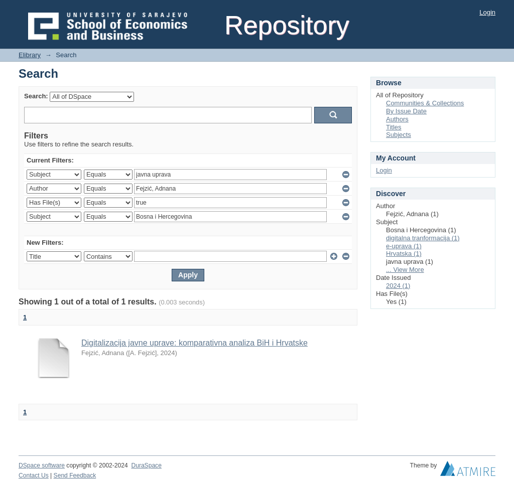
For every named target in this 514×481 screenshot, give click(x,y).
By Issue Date (406, 111)
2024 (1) (398, 285)
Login (487, 12)
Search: (36, 96)
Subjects (398, 134)
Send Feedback (75, 475)
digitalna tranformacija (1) (423, 238)
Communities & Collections (425, 103)
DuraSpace (146, 465)
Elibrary (30, 55)
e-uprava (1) (404, 246)
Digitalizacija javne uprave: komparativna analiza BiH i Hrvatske (194, 343)
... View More (405, 269)
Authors (397, 119)
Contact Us (34, 475)
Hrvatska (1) (404, 253)
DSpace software (42, 465)
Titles (394, 127)
